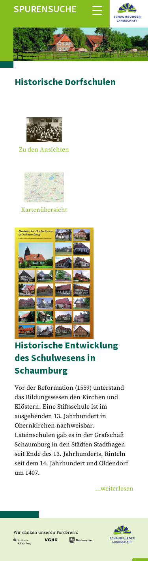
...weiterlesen (114, 488)
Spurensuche (45, 9)
